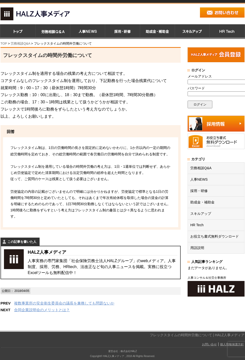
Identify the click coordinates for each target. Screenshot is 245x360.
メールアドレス (200, 76)
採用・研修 (199, 191)
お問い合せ (209, 344)
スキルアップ (200, 214)
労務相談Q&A (20, 43)
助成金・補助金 (202, 202)
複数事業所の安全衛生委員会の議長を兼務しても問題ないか (64, 303)
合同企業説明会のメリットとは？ (42, 310)
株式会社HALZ (129, 351)
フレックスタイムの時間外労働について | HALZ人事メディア (197, 335)
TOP (3, 43)
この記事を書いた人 (21, 242)
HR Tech (196, 225)
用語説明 (197, 248)
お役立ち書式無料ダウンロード (214, 236)
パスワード (196, 88)
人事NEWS (199, 179)
